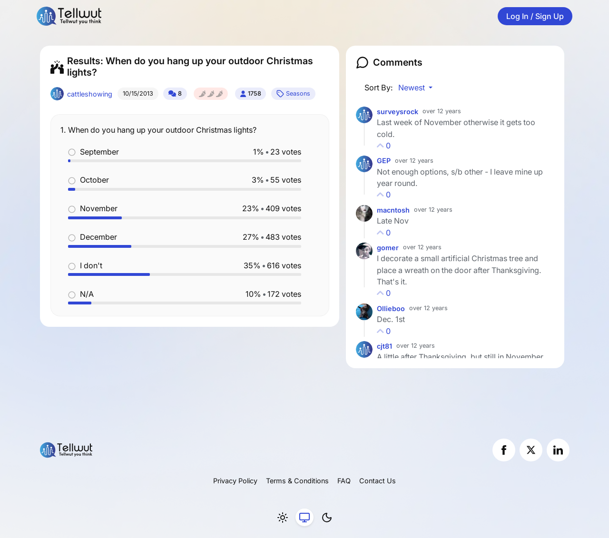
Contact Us (377, 481)
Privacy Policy (235, 481)
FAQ (344, 481)
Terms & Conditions (297, 481)
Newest (412, 87)
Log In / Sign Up (535, 16)
